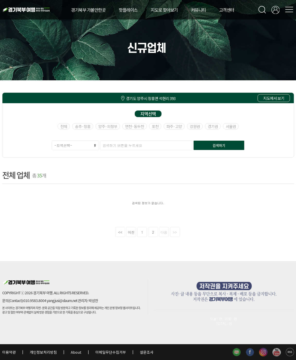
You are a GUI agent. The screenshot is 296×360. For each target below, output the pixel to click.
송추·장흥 (82, 126)
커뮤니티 (198, 10)
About (76, 352)
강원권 (195, 126)
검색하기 (219, 145)
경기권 (213, 126)
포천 (155, 126)
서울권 (231, 126)
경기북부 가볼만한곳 (88, 10)
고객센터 (226, 10)
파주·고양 (174, 126)
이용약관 (9, 352)
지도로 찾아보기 (164, 10)
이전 (131, 232)
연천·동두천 (134, 126)
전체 (63, 126)
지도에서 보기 (273, 98)
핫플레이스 (128, 10)
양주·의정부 (107, 126)
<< (120, 232)
